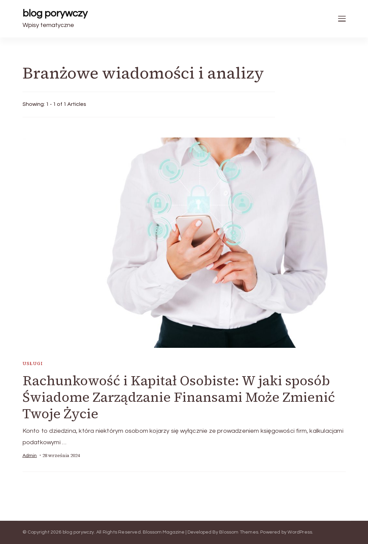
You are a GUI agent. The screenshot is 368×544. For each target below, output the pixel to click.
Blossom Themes (238, 532)
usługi (33, 363)
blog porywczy (55, 13)
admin (30, 455)
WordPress (300, 532)
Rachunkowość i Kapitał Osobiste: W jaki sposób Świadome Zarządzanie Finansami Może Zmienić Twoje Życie (179, 397)
